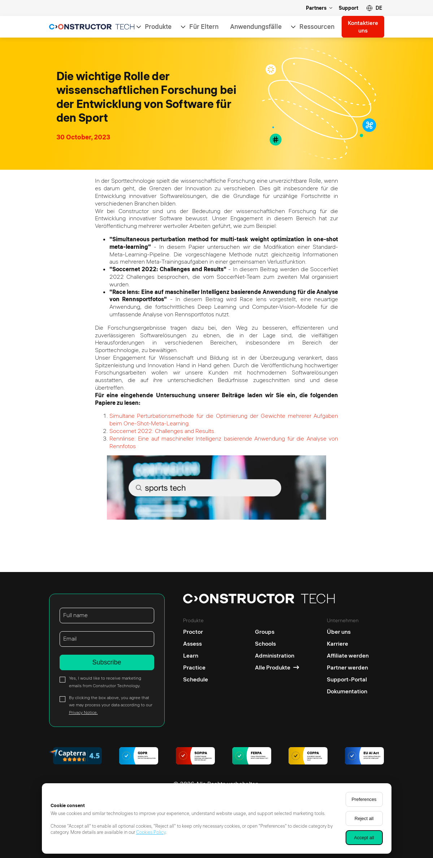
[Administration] (277, 655)
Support (348, 8)
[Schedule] (195, 679)
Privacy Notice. (83, 712)
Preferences (364, 799)
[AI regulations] (364, 756)
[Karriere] (348, 643)
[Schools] (277, 643)
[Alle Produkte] (277, 667)
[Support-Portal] (348, 679)
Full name (75, 615)
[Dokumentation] (348, 691)
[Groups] (277, 630)
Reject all (364, 818)
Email (70, 638)
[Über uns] (348, 630)
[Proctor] (195, 630)
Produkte (158, 26)
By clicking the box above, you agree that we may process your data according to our (110, 705)
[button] (374, 8)
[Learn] (195, 655)
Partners (316, 8)
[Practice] (195, 667)
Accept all (364, 837)
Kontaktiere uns (363, 26)
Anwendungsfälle (256, 26)
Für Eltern (203, 26)
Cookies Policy (150, 832)
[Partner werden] (348, 667)
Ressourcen (316, 26)
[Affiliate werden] (348, 655)
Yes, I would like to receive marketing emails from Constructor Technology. (105, 681)
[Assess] (195, 643)
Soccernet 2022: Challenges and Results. (162, 430)
